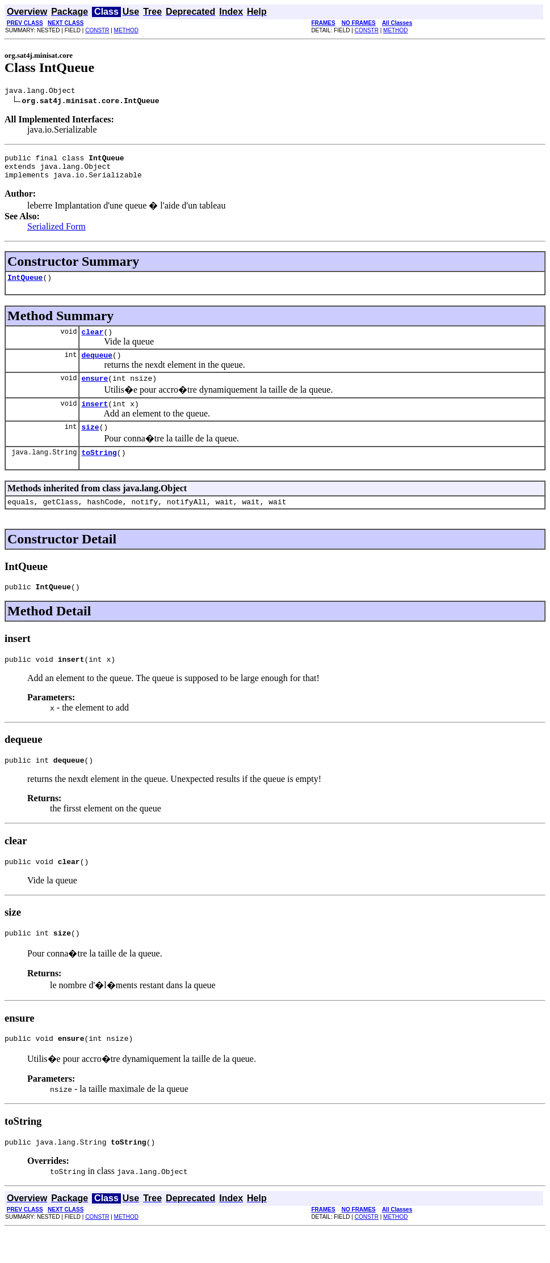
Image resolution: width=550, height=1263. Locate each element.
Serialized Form (56, 233)
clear (92, 342)
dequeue (96, 367)
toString (98, 471)
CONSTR (97, 30)
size (90, 444)
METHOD (126, 30)
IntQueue (25, 285)
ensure (94, 391)
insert (94, 419)
